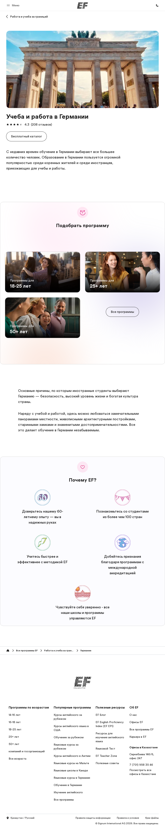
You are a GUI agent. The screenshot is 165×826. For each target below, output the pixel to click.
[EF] (82, 5)
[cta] (122, 311)
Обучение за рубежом (69, 735)
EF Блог (101, 713)
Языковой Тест (105, 747)
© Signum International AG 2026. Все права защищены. (127, 822)
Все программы (64, 798)
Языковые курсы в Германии (72, 776)
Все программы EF (141, 728)
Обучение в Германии (68, 783)
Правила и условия (128, 816)
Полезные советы (107, 761)
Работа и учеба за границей (29, 16)
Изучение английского (68, 790)
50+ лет (14, 742)
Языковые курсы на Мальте (71, 761)
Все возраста (17, 757)
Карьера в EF (137, 735)
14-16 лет (14, 713)
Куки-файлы (152, 816)
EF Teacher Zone (106, 754)
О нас (133, 713)
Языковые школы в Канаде (71, 769)
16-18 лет (15, 720)
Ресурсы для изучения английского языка (110, 735)
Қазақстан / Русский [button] (20, 816)
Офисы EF (136, 720)
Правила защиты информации (93, 816)
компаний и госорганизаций (27, 749)
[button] (13, 5)
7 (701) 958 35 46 (141, 763)
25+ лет (14, 735)
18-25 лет (15, 728)
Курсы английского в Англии (72, 754)
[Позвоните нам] (157, 5)
